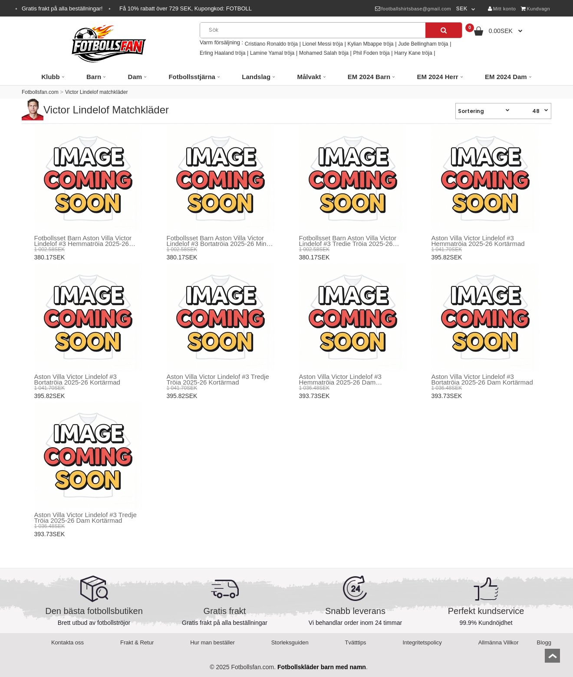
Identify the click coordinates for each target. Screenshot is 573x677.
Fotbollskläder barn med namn (321, 667)
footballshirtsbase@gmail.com (413, 8)
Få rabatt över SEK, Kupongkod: (185, 8)
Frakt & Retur (137, 642)
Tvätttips (355, 642)
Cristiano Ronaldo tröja (271, 44)
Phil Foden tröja (371, 53)
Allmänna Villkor (498, 642)
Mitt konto (502, 8)
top (552, 658)
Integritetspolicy (422, 642)
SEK (462, 9)
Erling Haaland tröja (222, 53)
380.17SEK (49, 257)
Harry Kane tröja (413, 53)
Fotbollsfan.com (40, 92)
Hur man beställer (212, 642)
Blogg (544, 642)
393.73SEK (314, 395)
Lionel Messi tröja (322, 44)
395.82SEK (446, 257)
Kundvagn (535, 8)
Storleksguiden (290, 642)
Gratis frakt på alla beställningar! (63, 8)
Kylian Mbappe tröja (370, 44)
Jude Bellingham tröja (423, 44)
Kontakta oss (67, 642)
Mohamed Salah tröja (324, 53)
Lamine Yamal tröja (272, 53)
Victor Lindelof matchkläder (96, 92)
